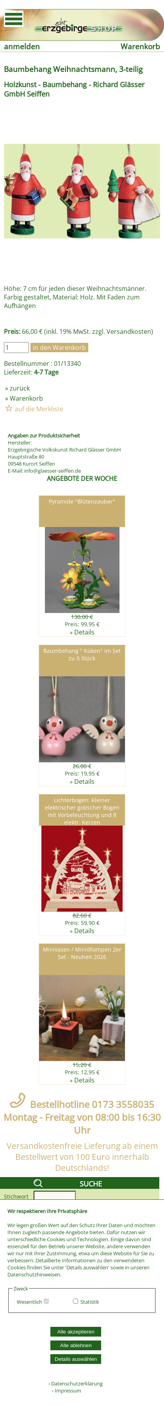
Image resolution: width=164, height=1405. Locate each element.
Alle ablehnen (76, 1345)
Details (84, 632)
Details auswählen (76, 1359)
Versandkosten (129, 331)
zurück (20, 388)
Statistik (89, 1301)
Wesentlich (29, 1301)
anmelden (22, 46)
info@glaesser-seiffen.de (52, 470)
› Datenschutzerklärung (75, 1383)
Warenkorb (140, 46)
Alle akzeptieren (75, 1332)
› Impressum (64, 1390)
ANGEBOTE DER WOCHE (82, 478)
